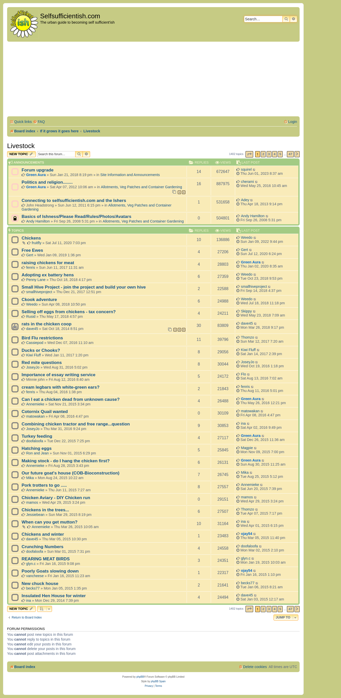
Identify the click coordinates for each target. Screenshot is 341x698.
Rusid (31, 316)
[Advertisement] (153, 79)
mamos (32, 502)
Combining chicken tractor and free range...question (76, 423)
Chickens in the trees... (45, 509)
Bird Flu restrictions (42, 337)
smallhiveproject (39, 292)
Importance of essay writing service (58, 374)
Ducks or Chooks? (41, 350)
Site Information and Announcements (130, 175)
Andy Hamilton (38, 221)
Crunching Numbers (42, 546)
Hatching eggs (37, 448)
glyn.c (31, 564)
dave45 (32, 329)
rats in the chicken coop (46, 323)
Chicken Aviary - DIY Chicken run (56, 497)
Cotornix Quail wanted (45, 411)
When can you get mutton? (49, 522)
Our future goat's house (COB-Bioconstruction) (70, 472)
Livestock (21, 146)
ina (243, 423)
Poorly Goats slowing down (50, 571)
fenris (30, 267)
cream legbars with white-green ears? (61, 387)
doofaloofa (34, 441)
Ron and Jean (37, 453)
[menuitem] (39, 122)
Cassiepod (34, 343)
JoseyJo (32, 367)
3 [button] (269, 154)
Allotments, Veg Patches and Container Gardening (141, 187)
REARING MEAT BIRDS (46, 558)
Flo (243, 374)
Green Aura (36, 175)
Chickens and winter (43, 534)
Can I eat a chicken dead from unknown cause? (71, 399)
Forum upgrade (38, 169)
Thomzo (247, 337)
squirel (246, 169)
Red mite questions (42, 362)
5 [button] (280, 154)
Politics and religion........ (47, 182)
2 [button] (263, 154)
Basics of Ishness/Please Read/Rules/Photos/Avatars (76, 216)
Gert (29, 255)
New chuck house (40, 583)
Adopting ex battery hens (48, 274)
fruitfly (36, 243)
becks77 (33, 588)
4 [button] (274, 154)
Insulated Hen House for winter (54, 595)
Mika (30, 478)
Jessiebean (35, 515)
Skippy (246, 311)
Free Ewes (32, 250)
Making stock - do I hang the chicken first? (66, 460)
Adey (245, 200)
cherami (247, 182)
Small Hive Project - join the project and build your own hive (84, 287)
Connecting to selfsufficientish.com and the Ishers (74, 200)
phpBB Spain (158, 681)
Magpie (247, 448)
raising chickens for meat (48, 262)
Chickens (31, 238)
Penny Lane (35, 280)
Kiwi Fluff (33, 355)
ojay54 (246, 534)
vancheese (35, 576)
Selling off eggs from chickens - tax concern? (69, 311)
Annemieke (35, 404)
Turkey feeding (37, 436)
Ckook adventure (39, 299)
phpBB (140, 676)
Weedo (246, 237)
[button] (249, 154)
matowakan (35, 416)
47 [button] (290, 154)
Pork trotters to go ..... (44, 485)
